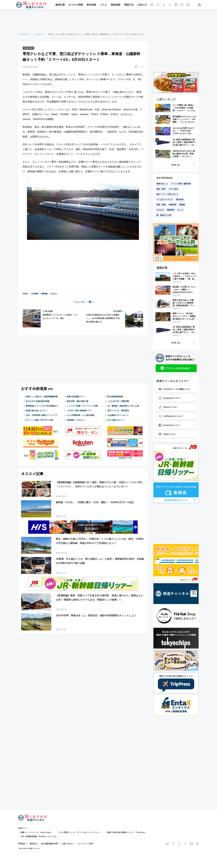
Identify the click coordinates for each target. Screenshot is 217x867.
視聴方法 (129, 5)
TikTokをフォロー (168, 407)
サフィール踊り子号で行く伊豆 (39, 420)
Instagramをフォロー (170, 398)
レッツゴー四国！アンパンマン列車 (82, 406)
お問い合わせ (67, 844)
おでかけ (160, 210)
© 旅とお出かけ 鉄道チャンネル (29, 848)
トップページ (23, 34)
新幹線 (182, 205)
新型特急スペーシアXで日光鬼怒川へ (42, 406)
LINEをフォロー (167, 434)
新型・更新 (161, 205)
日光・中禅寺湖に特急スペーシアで (41, 415)
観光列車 (179, 199)
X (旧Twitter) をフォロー (171, 416)
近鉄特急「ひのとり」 (76, 420)
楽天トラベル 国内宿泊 (118, 410)
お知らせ (142, 5)
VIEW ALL (176, 164)
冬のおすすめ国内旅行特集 (37, 401)
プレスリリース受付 (85, 844)
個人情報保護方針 (48, 844)
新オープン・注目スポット (167, 194)
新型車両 (170, 210)
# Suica (53, 293)
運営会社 (33, 844)
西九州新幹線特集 (115, 396)
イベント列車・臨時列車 (181, 184)
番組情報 (115, 5)
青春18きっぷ (162, 184)
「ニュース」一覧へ (83, 301)
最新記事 (60, 5)
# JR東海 (34, 293)
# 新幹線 (44, 293)
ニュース (38, 34)
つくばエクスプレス (165, 199)
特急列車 (172, 205)
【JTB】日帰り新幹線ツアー (79, 410)
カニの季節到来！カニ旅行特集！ (81, 415)
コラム (103, 5)
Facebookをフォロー (170, 425)
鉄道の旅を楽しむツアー (37, 410)
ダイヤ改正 (173, 189)
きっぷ (180, 210)
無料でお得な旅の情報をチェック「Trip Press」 (127, 832)
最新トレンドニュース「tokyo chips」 (36, 832)
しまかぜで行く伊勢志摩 (118, 401)
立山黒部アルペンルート (118, 415)
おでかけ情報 (76, 5)
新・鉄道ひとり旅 (164, 215)
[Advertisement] (108, 21)
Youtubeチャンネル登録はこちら (174, 389)
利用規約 (21, 844)
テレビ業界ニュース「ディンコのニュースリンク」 (80, 832)
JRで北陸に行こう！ (116, 420)
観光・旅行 (161, 189)
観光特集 (91, 5)
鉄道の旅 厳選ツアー (76, 396)
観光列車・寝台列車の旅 (77, 401)
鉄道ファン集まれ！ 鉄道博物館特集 (42, 396)
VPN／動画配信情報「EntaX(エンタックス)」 (39, 836)
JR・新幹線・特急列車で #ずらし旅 (123, 406)
